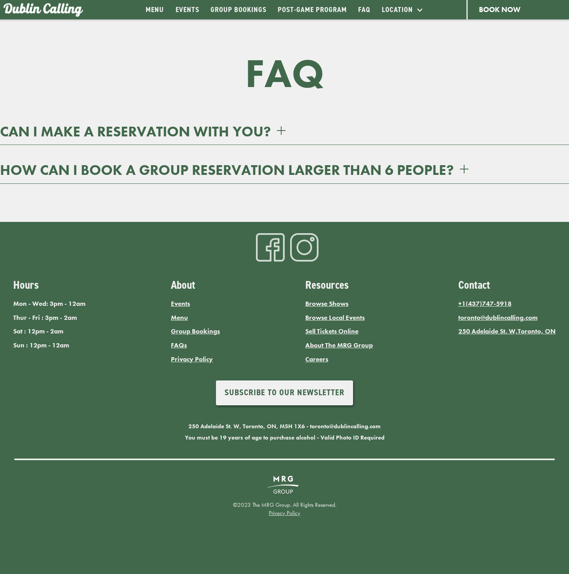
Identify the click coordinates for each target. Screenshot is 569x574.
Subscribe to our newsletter (284, 392)
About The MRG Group (339, 345)
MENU (155, 9)
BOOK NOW (499, 9)
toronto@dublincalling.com (498, 318)
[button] (402, 9)
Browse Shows (326, 304)
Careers (316, 359)
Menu (179, 318)
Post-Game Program (312, 9)
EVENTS (187, 9)
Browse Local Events (335, 318)
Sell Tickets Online (331, 331)
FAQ (364, 9)
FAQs (179, 345)
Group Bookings (195, 331)
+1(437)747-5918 (485, 304)
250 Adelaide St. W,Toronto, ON (507, 331)
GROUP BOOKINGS (238, 9)
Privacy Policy (192, 359)
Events (180, 304)
